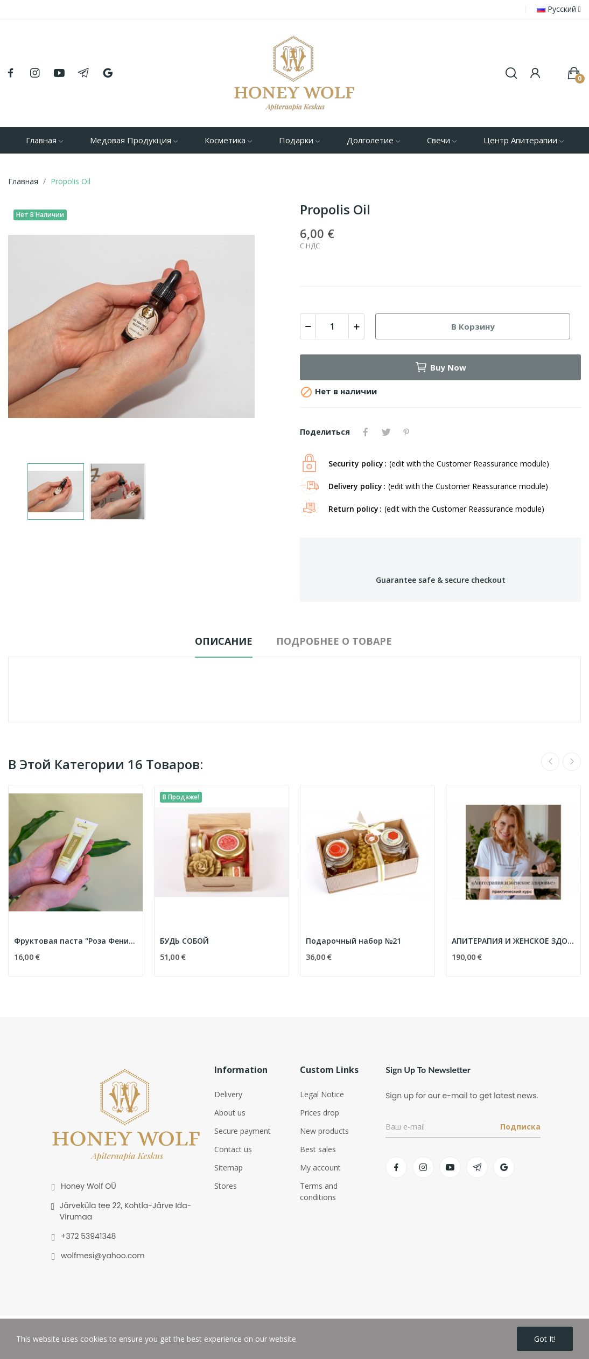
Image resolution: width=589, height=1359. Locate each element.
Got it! (545, 1339)
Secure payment (242, 1131)
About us (230, 1112)
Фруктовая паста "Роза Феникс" (75, 941)
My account (320, 1167)
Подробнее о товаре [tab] (334, 641)
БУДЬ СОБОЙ (184, 941)
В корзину (473, 326)
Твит (386, 432)
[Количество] (332, 326)
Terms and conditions (319, 1191)
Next (572, 761)
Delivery (228, 1094)
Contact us (233, 1149)
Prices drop (319, 1112)
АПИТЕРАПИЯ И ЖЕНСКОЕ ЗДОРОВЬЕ (513, 941)
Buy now (440, 367)
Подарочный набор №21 (353, 941)
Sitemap (228, 1167)
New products (324, 1131)
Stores (225, 1186)
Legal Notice (322, 1094)
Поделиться (365, 432)
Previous (550, 761)
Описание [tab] (224, 641)
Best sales (318, 1149)
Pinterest (406, 432)
